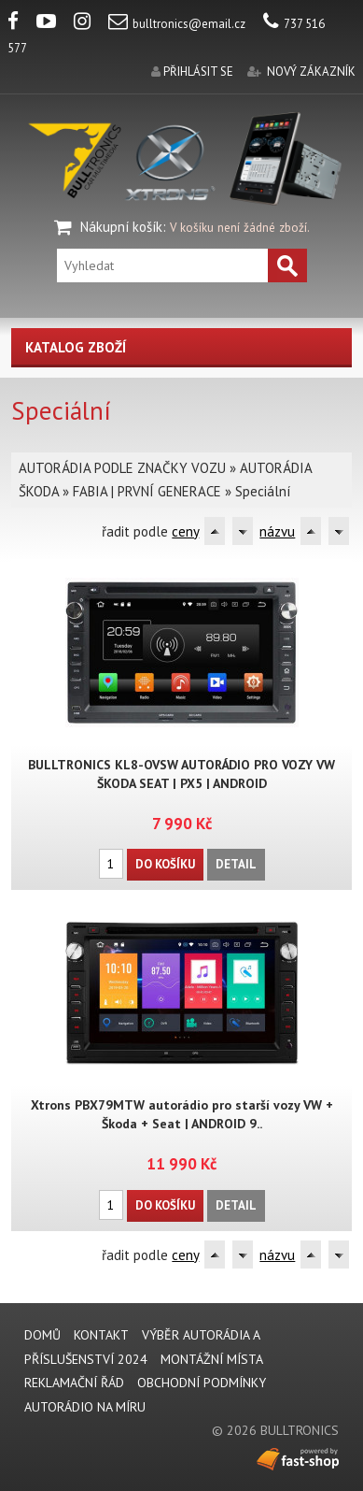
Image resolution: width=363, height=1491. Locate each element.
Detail (236, 864)
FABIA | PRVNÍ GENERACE (147, 491)
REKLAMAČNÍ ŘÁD (74, 1382)
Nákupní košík (121, 227)
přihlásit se (198, 71)
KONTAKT (101, 1334)
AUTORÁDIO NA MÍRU (85, 1406)
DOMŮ (42, 1334)
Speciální (262, 491)
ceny (185, 531)
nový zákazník (311, 71)
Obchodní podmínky (201, 1382)
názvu (277, 531)
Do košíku (165, 864)
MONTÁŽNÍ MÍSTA (212, 1359)
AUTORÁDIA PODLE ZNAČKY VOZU (122, 468)
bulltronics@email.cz (176, 24)
